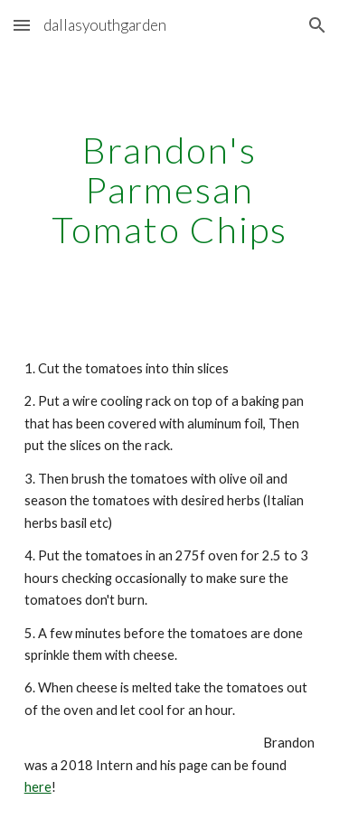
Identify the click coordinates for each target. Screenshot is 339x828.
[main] (170, 190)
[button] (21, 25)
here (38, 787)
